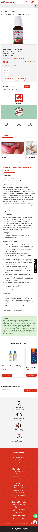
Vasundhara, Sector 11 (18, 493)
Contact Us (18, 460)
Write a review (30, 390)
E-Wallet (19, 512)
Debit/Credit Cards (19, 504)
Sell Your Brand (18, 471)
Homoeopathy (10, 14)
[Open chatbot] (35, 522)
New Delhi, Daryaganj (18, 498)
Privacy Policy (7, 523)
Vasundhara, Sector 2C (18, 495)
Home (3, 14)
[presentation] (3, 363)
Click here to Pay (35, 266)
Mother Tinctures (20, 14)
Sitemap (18, 465)
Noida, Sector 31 (18, 485)
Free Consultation (18, 474)
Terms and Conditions (16, 523)
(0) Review (21, 58)
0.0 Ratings (15, 58)
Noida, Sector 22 (18, 490)
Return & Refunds (27, 523)
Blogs (18, 462)
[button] (18, 162)
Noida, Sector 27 (18, 488)
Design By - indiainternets (19, 530)
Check (26, 87)
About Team (18, 455)
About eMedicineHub (18, 457)
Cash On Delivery (19, 510)
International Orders (18, 479)
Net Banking (19, 507)
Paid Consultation (18, 476)
